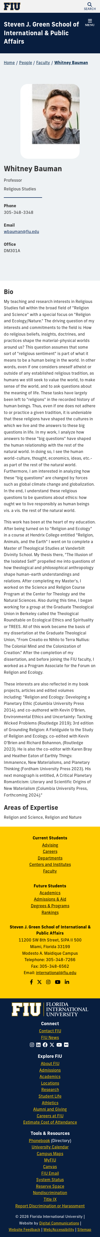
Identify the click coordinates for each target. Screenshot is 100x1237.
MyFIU (50, 1159)
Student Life (50, 1096)
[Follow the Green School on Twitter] (40, 982)
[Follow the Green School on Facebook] (32, 982)
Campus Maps (50, 1153)
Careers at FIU (50, 1115)
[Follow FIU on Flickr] (67, 1044)
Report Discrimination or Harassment (50, 1205)
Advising (50, 845)
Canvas (50, 1166)
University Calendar (50, 1146)
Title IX (50, 1199)
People (25, 62)
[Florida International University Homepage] (27, 6)
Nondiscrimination (50, 1192)
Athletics (50, 1102)
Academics (50, 892)
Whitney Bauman (71, 62)
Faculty (43, 62)
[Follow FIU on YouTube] (60, 1044)
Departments (50, 858)
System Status (50, 1179)
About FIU (50, 1063)
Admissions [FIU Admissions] (50, 1070)
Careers (50, 851)
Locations (50, 1083)
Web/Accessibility (58, 1229)
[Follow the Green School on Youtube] (58, 982)
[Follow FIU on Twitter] (52, 1044)
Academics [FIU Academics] (50, 1076)
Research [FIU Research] (50, 1089)
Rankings (50, 912)
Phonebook (39, 1140)
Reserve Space (50, 1186)
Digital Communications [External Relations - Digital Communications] (59, 1223)
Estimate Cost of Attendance (50, 1122)
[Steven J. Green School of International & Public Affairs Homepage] (43, 33)
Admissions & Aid (50, 899)
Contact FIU (50, 1030)
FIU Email (50, 1173)
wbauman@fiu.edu (21, 231)
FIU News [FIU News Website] (50, 1037)
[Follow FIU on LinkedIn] (39, 1044)
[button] (89, 6)
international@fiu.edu (56, 972)
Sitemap (84, 1229)
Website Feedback (24, 1229)
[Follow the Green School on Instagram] (49, 982)
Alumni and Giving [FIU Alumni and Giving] (50, 1109)
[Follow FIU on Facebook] (46, 1044)
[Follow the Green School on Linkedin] (67, 982)
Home (9, 62)
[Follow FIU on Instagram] (33, 1044)
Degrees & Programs (50, 905)
